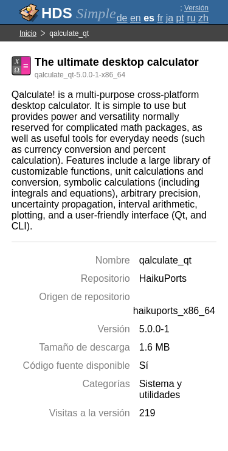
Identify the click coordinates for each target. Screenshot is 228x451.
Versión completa (194, 12)
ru (191, 18)
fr (160, 18)
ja (169, 18)
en (135, 18)
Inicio (27, 33)
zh (203, 18)
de (122, 18)
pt (180, 18)
